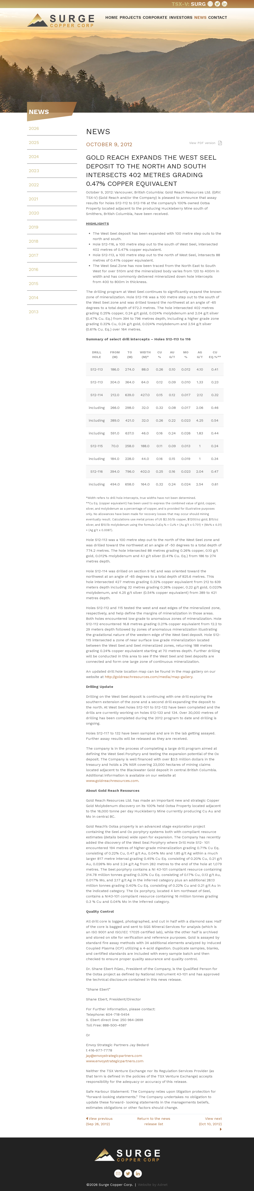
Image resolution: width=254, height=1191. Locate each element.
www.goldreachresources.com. (112, 781)
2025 (34, 142)
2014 (33, 297)
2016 (33, 269)
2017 (33, 255)
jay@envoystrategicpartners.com (114, 1056)
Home (111, 17)
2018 (33, 241)
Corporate (155, 17)
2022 (34, 184)
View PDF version (205, 143)
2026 (34, 128)
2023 (34, 170)
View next (199, 1123)
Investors (180, 17)
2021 (33, 199)
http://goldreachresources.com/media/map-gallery (148, 677)
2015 (33, 283)
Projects (130, 17)
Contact (217, 17)
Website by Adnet (153, 1184)
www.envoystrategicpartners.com (114, 1061)
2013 (33, 311)
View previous (108, 1121)
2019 (33, 227)
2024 (34, 156)
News (200, 17)
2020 (34, 213)
